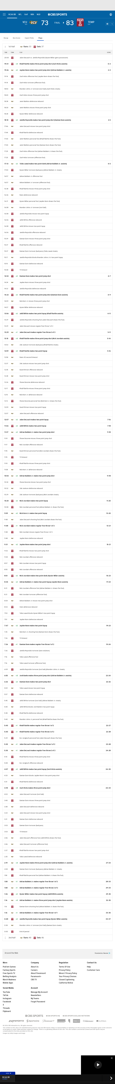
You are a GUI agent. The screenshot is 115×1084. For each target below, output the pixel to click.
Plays (40, 38)
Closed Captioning (66, 979)
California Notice (66, 983)
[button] (98, 1065)
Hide (8, 1073)
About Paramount (38, 973)
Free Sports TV (9, 973)
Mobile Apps (8, 983)
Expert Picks (29, 38)
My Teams (35, 998)
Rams (26, 46)
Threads (6, 1008)
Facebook (7, 1001)
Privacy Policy (64, 970)
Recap (6, 38)
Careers (34, 970)
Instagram (7, 998)
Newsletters (36, 995)
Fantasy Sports (9, 970)
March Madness (9, 979)
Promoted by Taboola (102, 953)
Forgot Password (38, 1001)
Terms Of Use (64, 967)
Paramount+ (36, 976)
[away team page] (34, 22)
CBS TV (34, 979)
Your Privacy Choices (67, 976)
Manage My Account (39, 992)
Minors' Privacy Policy (68, 973)
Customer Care (93, 970)
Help (89, 967)
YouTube (6, 992)
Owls (39, 46)
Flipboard (7, 1011)
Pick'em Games (9, 967)
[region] (98, 1065)
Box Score (16, 38)
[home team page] (81, 22)
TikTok (5, 995)
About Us (34, 967)
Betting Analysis (9, 976)
